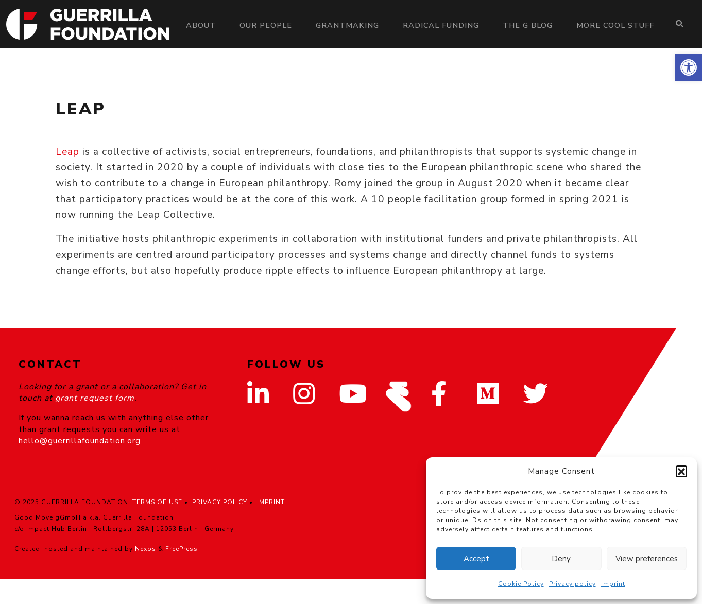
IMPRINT (271, 502)
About (201, 25)
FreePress (181, 549)
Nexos (145, 549)
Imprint (613, 584)
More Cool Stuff (615, 25)
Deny (561, 559)
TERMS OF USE (157, 502)
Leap (67, 152)
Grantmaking (347, 25)
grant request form (94, 398)
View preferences (646, 559)
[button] (688, 67)
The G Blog (528, 25)
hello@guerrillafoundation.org (80, 440)
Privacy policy (572, 584)
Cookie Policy (521, 584)
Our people (265, 25)
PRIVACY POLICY (219, 502)
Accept (476, 559)
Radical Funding (441, 25)
